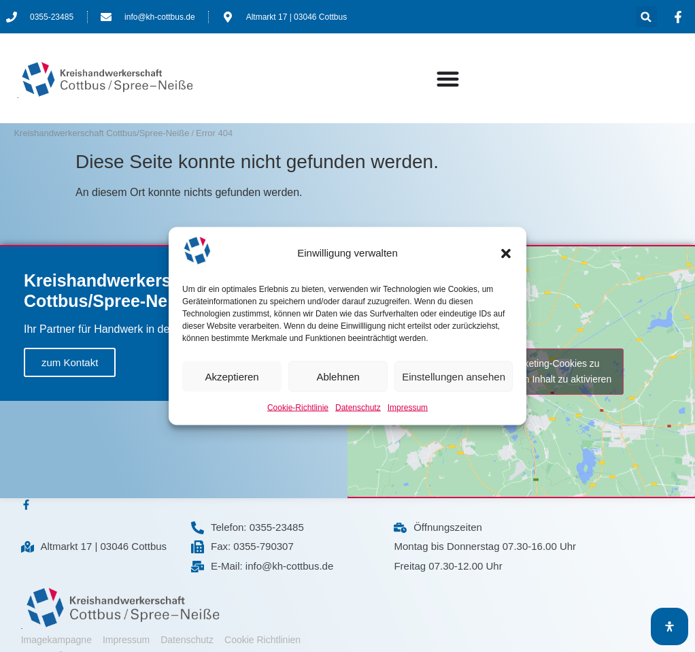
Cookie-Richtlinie (297, 407)
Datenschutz (358, 407)
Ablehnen (337, 376)
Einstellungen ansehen (453, 376)
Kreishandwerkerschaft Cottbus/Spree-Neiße (101, 133)
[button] (506, 253)
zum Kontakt (69, 362)
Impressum (408, 407)
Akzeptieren (231, 376)
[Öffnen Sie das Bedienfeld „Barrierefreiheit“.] (669, 626)
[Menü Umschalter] (448, 79)
